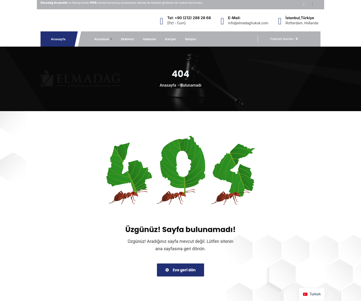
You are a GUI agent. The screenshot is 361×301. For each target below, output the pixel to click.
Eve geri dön (180, 270)
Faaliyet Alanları (282, 39)
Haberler (149, 39)
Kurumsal (101, 39)
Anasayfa (58, 39)
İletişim (190, 39)
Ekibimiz (127, 39)
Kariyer (170, 39)
